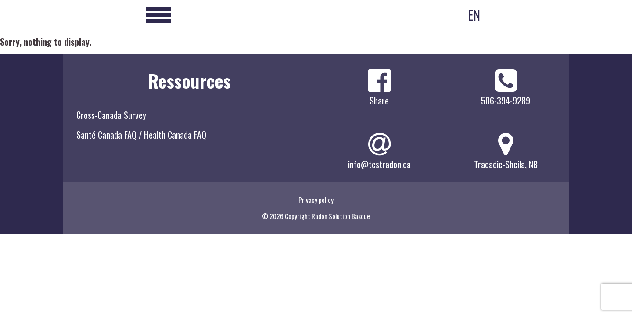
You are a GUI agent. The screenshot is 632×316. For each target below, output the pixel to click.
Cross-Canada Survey (111, 115)
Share (379, 100)
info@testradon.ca (379, 164)
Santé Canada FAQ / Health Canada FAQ (141, 134)
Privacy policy (316, 200)
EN (474, 15)
